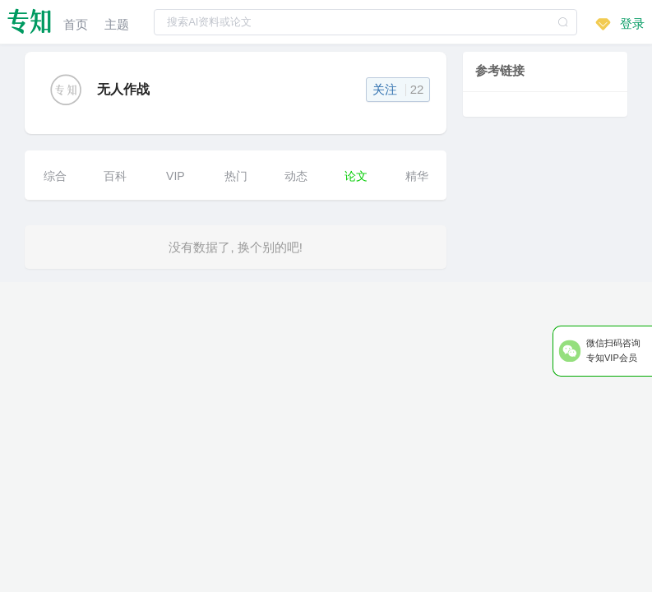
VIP (175, 176)
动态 (296, 176)
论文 (356, 176)
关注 (398, 89)
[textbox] (365, 22)
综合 (55, 176)
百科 (115, 176)
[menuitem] (75, 22)
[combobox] (365, 22)
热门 (235, 176)
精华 (416, 176)
